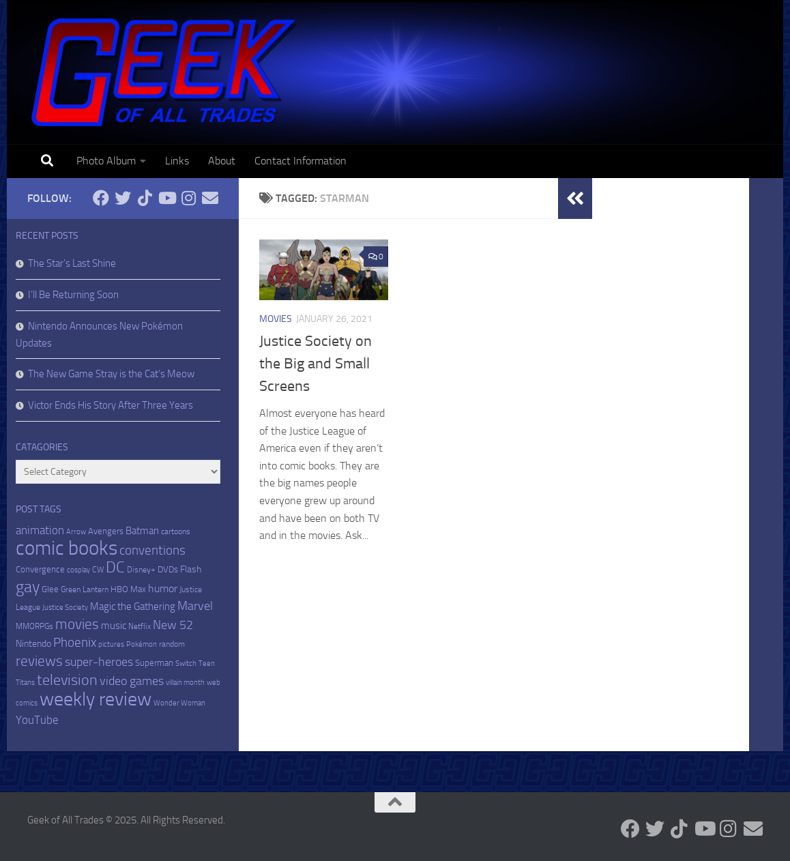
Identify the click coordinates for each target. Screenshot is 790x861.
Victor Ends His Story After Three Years (110, 405)
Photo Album (106, 160)
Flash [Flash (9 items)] (190, 569)
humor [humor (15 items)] (162, 588)
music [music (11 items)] (113, 625)
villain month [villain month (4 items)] (185, 682)
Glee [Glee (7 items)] (50, 589)
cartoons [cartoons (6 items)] (175, 531)
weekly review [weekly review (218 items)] (95, 699)
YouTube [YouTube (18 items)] (37, 720)
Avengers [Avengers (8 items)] (105, 531)
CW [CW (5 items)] (98, 569)
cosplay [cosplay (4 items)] (78, 570)
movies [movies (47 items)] (77, 623)
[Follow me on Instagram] (188, 198)
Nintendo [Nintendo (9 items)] (33, 644)
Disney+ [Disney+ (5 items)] (141, 569)
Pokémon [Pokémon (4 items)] (141, 644)
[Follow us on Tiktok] (144, 198)
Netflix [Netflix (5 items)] (139, 626)
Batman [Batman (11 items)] (142, 531)
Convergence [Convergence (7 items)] (40, 569)
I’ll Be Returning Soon (73, 295)
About (221, 160)
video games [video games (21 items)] (132, 681)
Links (177, 160)
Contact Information (300, 160)
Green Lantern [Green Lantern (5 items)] (84, 589)
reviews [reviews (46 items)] (39, 660)
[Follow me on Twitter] (123, 198)
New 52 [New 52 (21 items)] (173, 625)
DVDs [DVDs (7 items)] (168, 569)
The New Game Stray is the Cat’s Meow (111, 374)
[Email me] (210, 198)
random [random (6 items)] (172, 644)
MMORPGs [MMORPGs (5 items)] (34, 626)
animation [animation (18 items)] (40, 530)
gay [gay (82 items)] (28, 586)
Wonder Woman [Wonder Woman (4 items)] (179, 703)
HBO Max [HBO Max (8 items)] (128, 589)
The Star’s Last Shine (72, 263)
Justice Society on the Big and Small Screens (315, 363)
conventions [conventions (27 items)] (152, 550)
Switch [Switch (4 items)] (185, 663)
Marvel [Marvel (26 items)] (195, 605)
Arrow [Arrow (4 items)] (76, 531)
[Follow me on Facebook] (101, 198)
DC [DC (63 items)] (115, 567)
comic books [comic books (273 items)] (66, 548)
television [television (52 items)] (67, 680)
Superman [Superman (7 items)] (154, 663)
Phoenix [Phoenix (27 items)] (74, 642)
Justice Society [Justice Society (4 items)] (65, 607)
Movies (275, 319)
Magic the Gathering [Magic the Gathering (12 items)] (132, 606)
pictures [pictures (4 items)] (111, 644)
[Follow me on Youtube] (166, 198)
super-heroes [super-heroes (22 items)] (99, 662)
